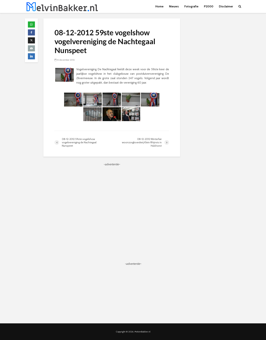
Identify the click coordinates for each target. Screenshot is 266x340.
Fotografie (191, 6)
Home (159, 6)
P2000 (208, 6)
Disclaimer (226, 6)
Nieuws (174, 6)
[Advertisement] (111, 192)
